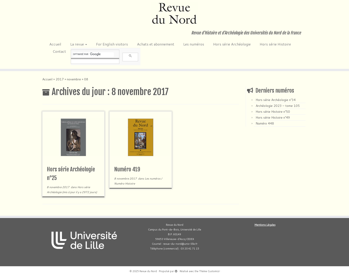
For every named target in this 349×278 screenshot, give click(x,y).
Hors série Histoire (275, 44)
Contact (59, 51)
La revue (78, 44)
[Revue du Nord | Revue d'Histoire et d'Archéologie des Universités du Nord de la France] (174, 13)
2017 (60, 79)
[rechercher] (93, 54)
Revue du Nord (148, 271)
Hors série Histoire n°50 (273, 111)
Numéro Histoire (124, 183)
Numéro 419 (127, 169)
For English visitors (112, 44)
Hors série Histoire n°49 (273, 117)
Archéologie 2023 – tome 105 (278, 105)
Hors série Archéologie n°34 (276, 100)
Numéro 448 (265, 123)
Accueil (55, 44)
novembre (74, 79)
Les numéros (193, 44)
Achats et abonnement (155, 44)
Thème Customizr (209, 271)
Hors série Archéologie (232, 44)
